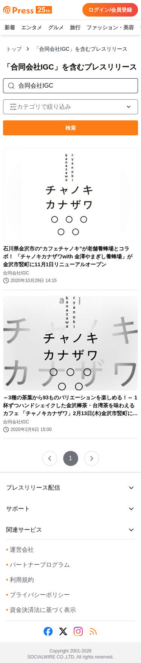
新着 (10, 27)
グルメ (56, 27)
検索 (70, 128)
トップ (14, 49)
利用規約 (20, 580)
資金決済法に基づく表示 (41, 610)
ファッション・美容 (110, 27)
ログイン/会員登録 (110, 10)
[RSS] (93, 631)
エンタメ (31, 27)
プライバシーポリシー (38, 595)
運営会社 (20, 549)
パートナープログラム (38, 564)
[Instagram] (78, 631)
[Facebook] (48, 631)
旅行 (75, 27)
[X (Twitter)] (63, 631)
